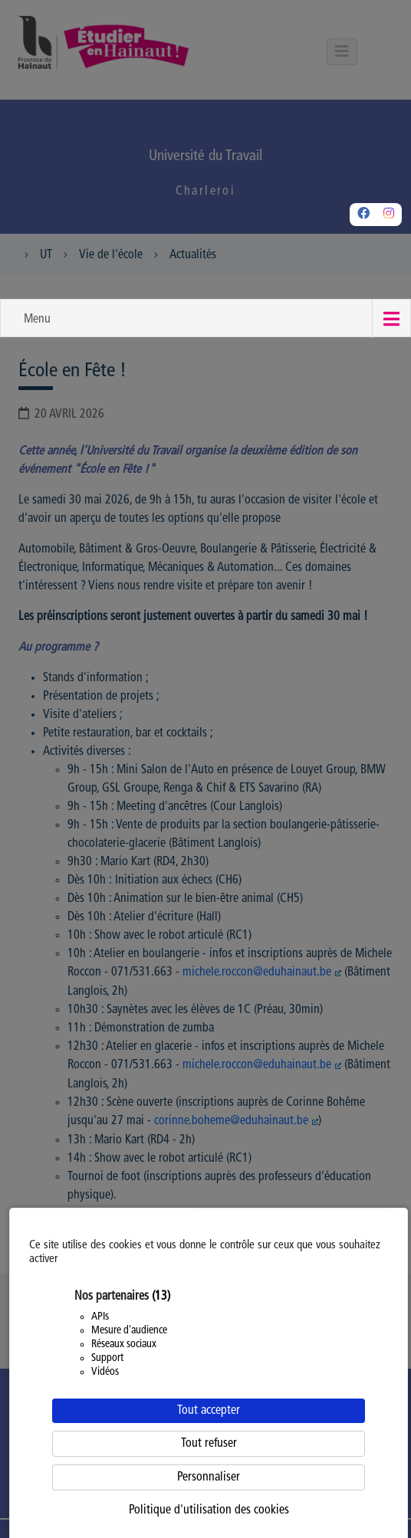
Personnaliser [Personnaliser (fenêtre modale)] (208, 1477)
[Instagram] (388, 214)
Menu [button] (37, 319)
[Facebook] (363, 214)
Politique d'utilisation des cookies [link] (209, 1510)
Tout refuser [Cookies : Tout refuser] (209, 1444)
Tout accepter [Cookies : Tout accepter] (208, 1411)
